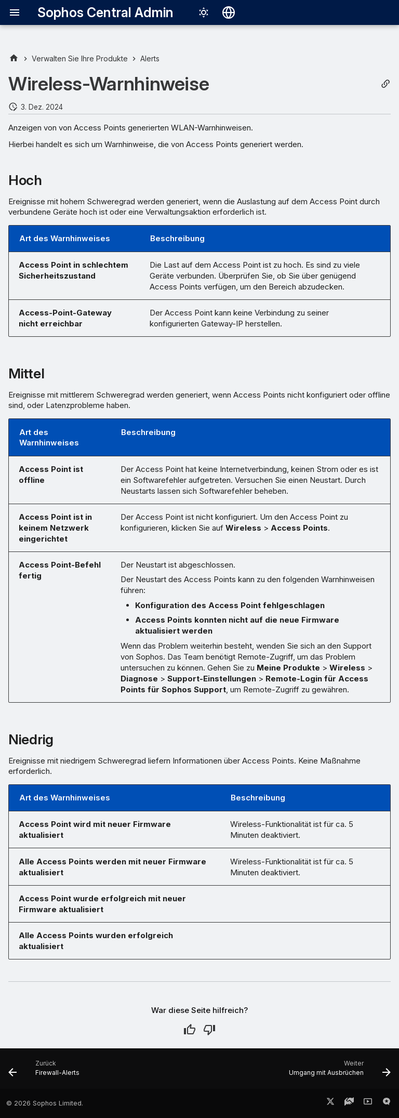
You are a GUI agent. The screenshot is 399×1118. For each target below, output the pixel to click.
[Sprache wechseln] (228, 12)
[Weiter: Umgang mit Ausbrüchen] (337, 1072)
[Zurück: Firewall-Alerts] (46, 1072)
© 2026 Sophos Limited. (44, 1103)
